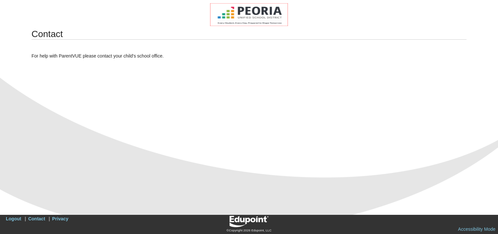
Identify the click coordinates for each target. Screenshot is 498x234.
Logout (13, 218)
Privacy (60, 218)
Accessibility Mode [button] (476, 229)
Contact (36, 218)
